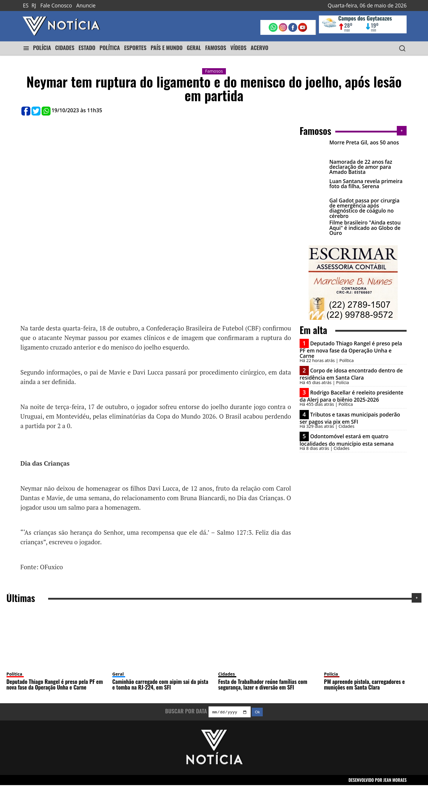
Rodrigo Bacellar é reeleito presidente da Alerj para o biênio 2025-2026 (351, 396)
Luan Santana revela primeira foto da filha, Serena (365, 184)
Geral (118, 674)
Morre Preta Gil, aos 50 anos (364, 142)
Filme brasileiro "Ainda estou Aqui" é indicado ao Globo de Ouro (365, 227)
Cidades (226, 674)
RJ (34, 5)
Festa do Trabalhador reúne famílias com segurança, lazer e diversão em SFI (262, 684)
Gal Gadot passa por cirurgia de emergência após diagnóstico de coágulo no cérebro (364, 208)
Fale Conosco (56, 5)
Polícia (331, 674)
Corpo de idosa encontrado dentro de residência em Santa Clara (351, 374)
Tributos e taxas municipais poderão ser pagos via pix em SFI (350, 418)
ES (26, 5)
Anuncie (86, 5)
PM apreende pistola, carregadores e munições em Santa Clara (364, 684)
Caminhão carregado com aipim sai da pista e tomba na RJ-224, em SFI (160, 684)
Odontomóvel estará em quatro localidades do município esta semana (347, 440)
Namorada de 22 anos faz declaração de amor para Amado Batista (360, 167)
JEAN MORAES (395, 780)
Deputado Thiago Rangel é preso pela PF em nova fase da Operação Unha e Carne (351, 349)
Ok (257, 713)
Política (14, 674)
